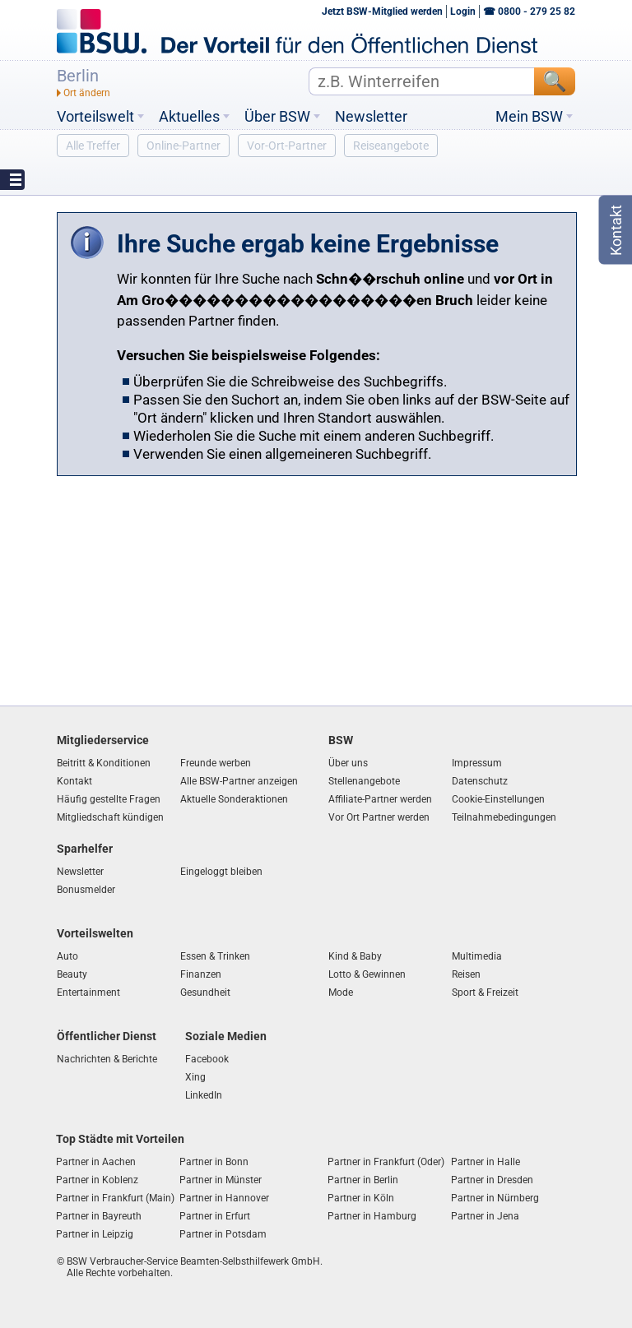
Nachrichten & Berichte (107, 1059)
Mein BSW (529, 117)
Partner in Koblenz (97, 1180)
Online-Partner (183, 145)
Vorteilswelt (95, 117)
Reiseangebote (391, 145)
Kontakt (74, 781)
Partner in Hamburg (372, 1216)
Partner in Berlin (363, 1180)
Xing (195, 1077)
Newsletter (371, 117)
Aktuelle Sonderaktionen (234, 799)
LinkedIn (203, 1095)
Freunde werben (215, 763)
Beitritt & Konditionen (104, 763)
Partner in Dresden (492, 1180)
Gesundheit (205, 992)
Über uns (348, 763)
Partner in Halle (485, 1162)
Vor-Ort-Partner (287, 145)
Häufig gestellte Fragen (108, 799)
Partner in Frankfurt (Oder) (386, 1162)
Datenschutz (480, 781)
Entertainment (88, 992)
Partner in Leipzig (94, 1234)
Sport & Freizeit (485, 992)
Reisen (466, 974)
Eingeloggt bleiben (221, 871)
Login (463, 11)
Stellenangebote (364, 781)
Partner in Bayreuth (99, 1216)
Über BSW (277, 117)
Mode (340, 992)
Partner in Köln (361, 1198)
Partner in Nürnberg (495, 1198)
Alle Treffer (93, 145)
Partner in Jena (485, 1216)
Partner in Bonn (214, 1162)
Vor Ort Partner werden (379, 817)
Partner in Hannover (224, 1198)
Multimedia (477, 956)
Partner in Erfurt (214, 1216)
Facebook (207, 1059)
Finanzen (200, 974)
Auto (67, 956)
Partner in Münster (220, 1180)
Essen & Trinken (215, 956)
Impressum (477, 763)
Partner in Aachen (96, 1162)
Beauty (72, 974)
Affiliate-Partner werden (380, 799)
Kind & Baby (355, 956)
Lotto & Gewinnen (367, 974)
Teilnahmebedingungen (504, 817)
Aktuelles (189, 117)
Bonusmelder (86, 889)
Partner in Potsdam (223, 1234)
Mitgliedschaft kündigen (110, 817)
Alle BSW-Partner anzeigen (239, 781)
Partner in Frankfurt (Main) (115, 1198)
